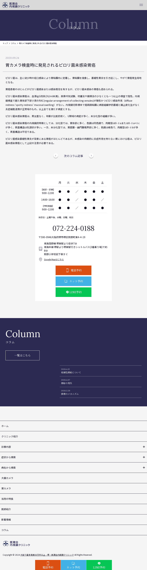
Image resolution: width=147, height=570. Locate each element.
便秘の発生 (66, 383)
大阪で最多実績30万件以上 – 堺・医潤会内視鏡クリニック (47, 554)
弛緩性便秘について (71, 372)
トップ (5, 43)
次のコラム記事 (73, 156)
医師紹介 (6, 509)
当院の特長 (7, 498)
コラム (13, 43)
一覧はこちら (22, 355)
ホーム (5, 426)
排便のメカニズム (70, 393)
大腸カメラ (7, 478)
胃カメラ (6, 488)
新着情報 (6, 519)
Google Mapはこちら (54, 259)
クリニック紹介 (9, 436)
